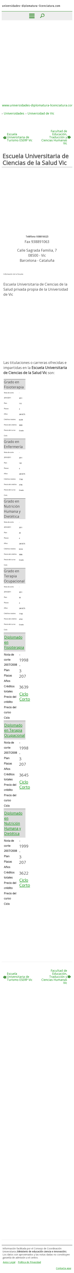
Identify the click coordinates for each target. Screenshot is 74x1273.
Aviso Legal (9, 1262)
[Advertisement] (37, 59)
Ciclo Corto (24, 696)
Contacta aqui (63, 1268)
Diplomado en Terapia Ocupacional (14, 730)
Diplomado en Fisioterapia (14, 642)
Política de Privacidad (29, 1262)
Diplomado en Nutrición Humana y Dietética (13, 823)
